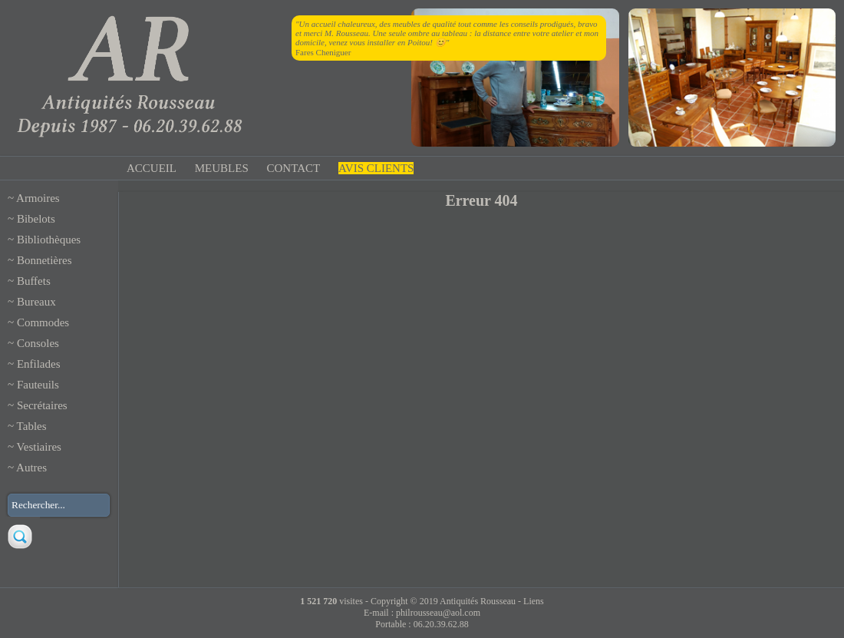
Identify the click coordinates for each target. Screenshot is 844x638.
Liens (533, 601)
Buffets (34, 281)
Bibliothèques (49, 239)
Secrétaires (42, 405)
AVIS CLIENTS (376, 168)
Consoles (38, 343)
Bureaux (36, 302)
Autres (31, 467)
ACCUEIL (151, 168)
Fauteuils (38, 385)
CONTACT (294, 168)
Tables (32, 426)
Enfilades (39, 364)
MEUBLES (222, 168)
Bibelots (36, 219)
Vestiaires (39, 447)
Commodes (43, 322)
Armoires (38, 198)
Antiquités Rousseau (478, 601)
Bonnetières (44, 260)
